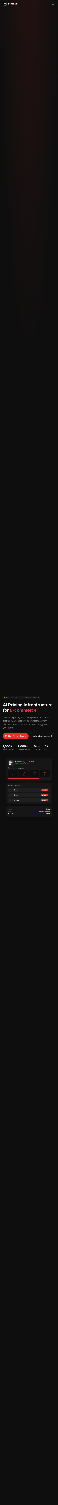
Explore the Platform (42, 736)
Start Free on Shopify (15, 736)
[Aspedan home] (10, 4)
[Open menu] (53, 4)
